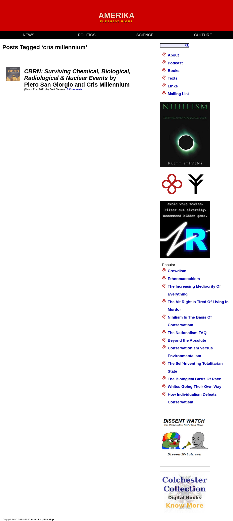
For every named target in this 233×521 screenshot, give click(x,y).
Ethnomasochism (184, 279)
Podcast (175, 63)
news (28, 35)
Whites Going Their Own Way (194, 386)
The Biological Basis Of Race (194, 379)
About (173, 55)
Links (173, 86)
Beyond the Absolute (187, 340)
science (144, 35)
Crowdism (177, 271)
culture (203, 35)
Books (174, 70)
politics (86, 35)
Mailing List (178, 94)
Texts (173, 78)
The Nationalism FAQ (187, 333)
